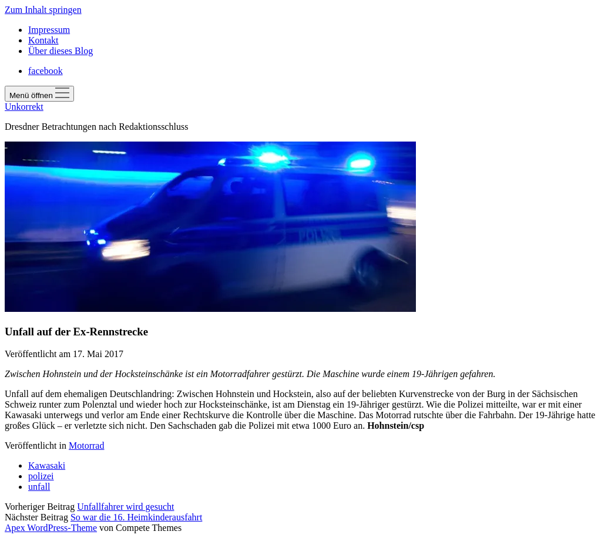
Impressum (49, 30)
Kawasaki (46, 465)
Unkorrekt (24, 107)
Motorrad (86, 445)
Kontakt (43, 40)
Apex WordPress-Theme (51, 528)
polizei (41, 476)
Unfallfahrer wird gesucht (125, 507)
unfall (39, 487)
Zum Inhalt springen (43, 10)
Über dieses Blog (60, 51)
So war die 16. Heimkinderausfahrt (136, 517)
